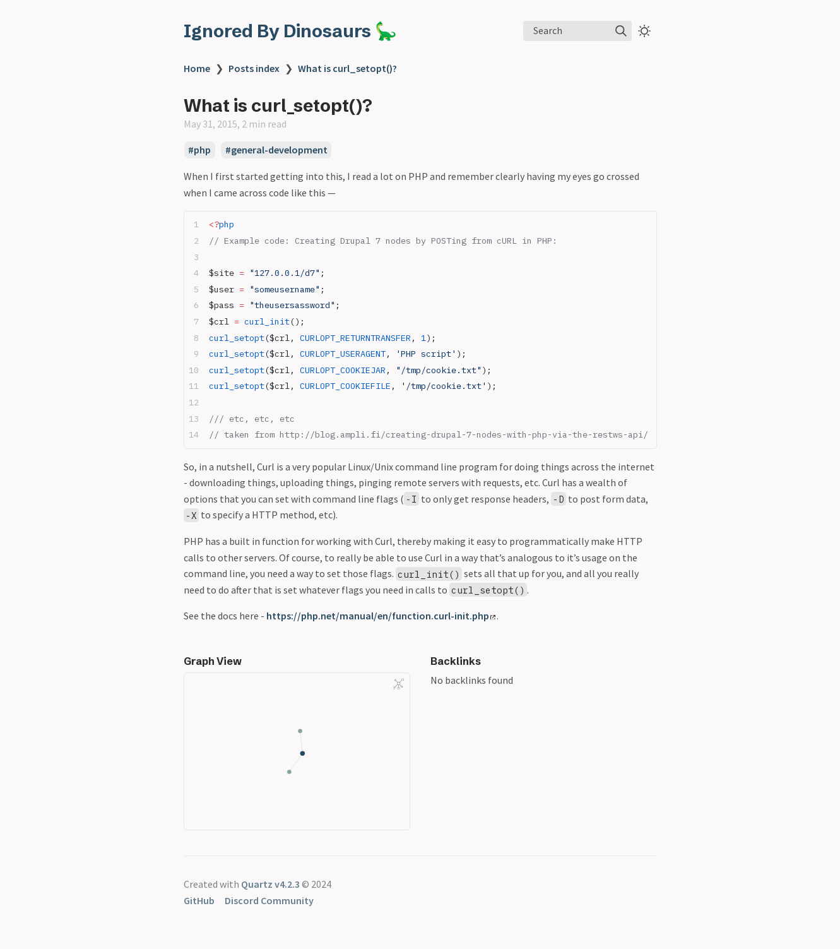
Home (197, 68)
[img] (621, 31)
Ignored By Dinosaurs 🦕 (290, 31)
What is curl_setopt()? (347, 68)
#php (199, 150)
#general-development (276, 150)
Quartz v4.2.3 (270, 884)
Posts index (254, 68)
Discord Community (269, 900)
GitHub (199, 900)
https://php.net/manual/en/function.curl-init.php (380, 615)
